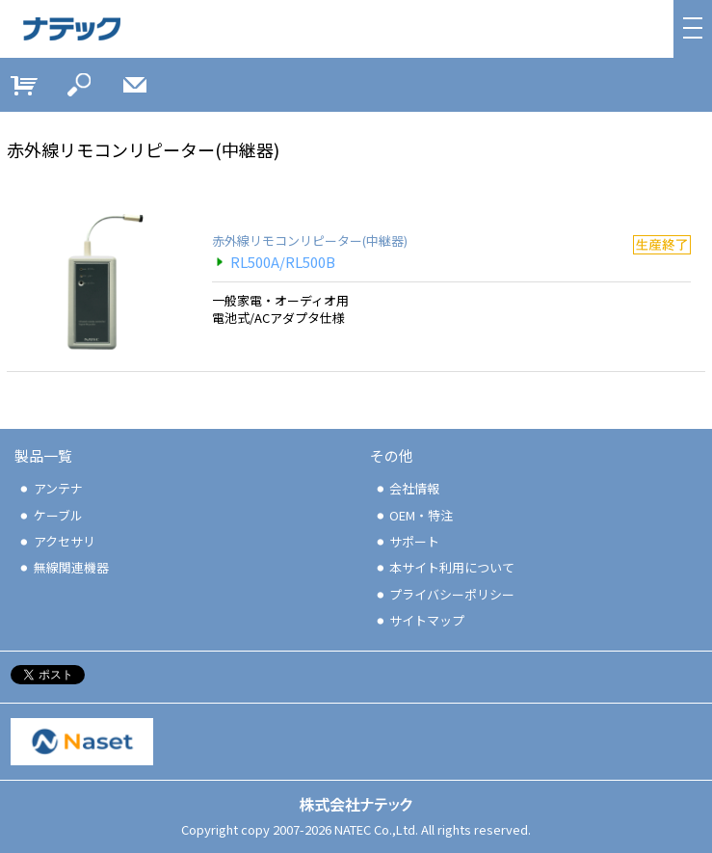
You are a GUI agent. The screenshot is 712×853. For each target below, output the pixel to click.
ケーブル (50, 515)
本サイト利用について (444, 567)
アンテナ (50, 488)
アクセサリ (56, 541)
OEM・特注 (414, 515)
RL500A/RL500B (273, 262)
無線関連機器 (63, 567)
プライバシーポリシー (444, 594)
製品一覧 (43, 455)
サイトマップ (419, 620)
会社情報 (407, 488)
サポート (407, 541)
